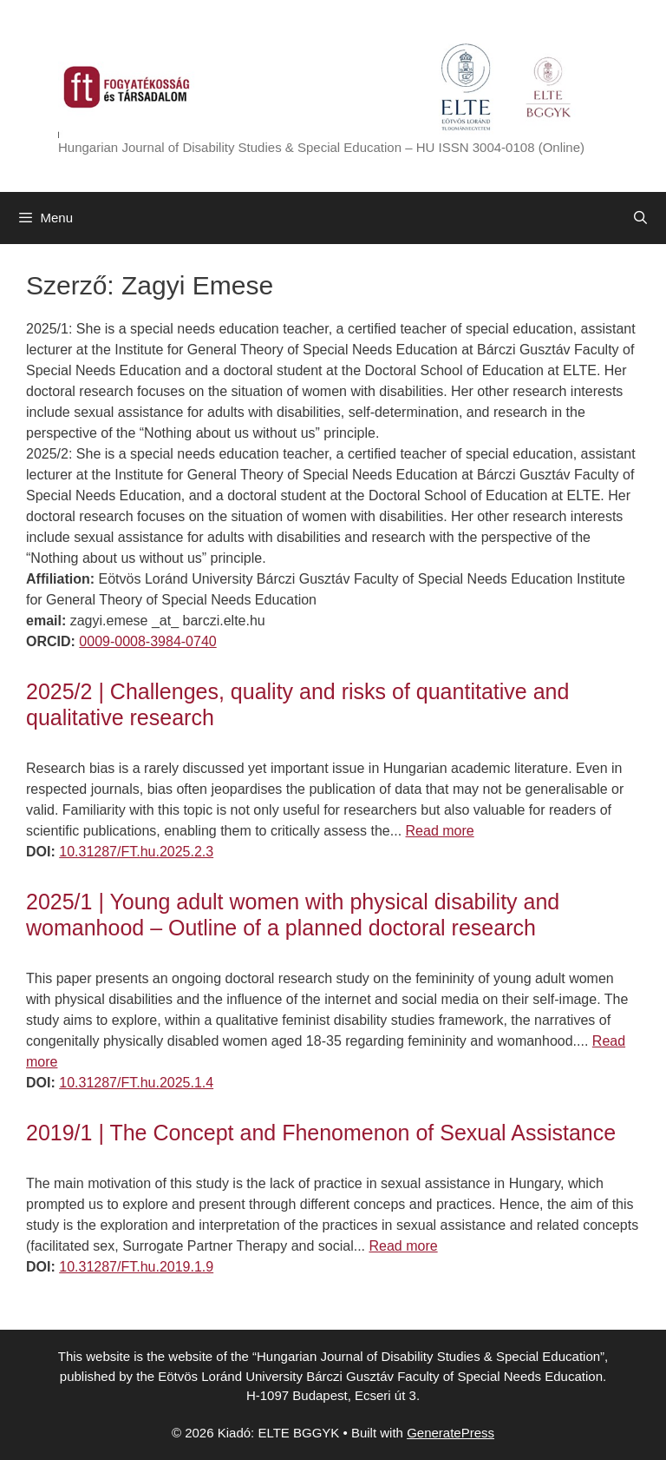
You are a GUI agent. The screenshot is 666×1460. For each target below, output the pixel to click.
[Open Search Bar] (640, 218)
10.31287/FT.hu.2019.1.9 (136, 1266)
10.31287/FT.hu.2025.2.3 (136, 851)
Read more (440, 830)
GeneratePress (450, 1432)
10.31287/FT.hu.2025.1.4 (136, 1082)
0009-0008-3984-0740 (147, 641)
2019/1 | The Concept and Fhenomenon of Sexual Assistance (321, 1132)
